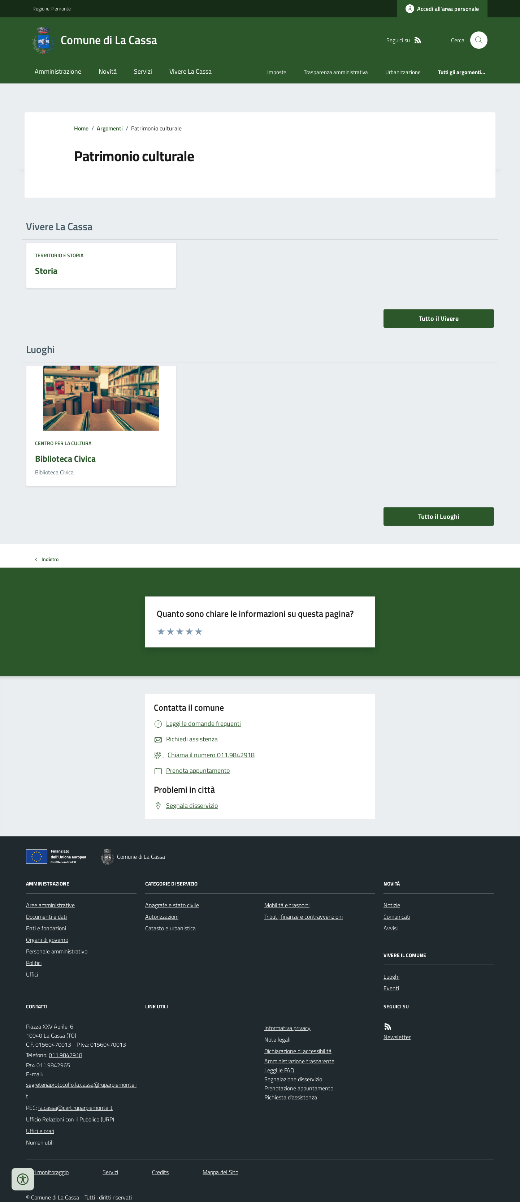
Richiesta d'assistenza (290, 1097)
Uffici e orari (40, 1130)
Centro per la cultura (63, 443)
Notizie (392, 905)
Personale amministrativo (56, 951)
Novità (108, 71)
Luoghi (391, 976)
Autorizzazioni (161, 916)
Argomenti (110, 128)
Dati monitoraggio (47, 1172)
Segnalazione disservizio (293, 1079)
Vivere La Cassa (190, 71)
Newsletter (397, 1037)
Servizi (143, 71)
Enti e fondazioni (46, 928)
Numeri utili (39, 1142)
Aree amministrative (50, 905)
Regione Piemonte (51, 8)
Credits (160, 1172)
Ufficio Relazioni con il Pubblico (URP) (70, 1119)
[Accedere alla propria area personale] (442, 8)
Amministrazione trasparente (299, 1061)
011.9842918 (65, 1055)
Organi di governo (47, 939)
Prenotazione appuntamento (298, 1088)
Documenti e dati (46, 916)
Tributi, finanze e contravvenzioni (303, 916)
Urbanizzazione (403, 72)
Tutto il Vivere (439, 318)
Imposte (276, 72)
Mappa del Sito (220, 1172)
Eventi (391, 988)
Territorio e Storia (59, 255)
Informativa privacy (287, 1028)
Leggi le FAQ (279, 1070)
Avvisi (391, 928)
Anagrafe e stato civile (172, 905)
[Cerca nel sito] (476, 40)
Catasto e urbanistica (170, 928)
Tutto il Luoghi (438, 516)
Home (81, 128)
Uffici (32, 974)
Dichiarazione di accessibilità (298, 1051)
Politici (34, 962)
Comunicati (397, 916)
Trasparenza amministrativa (336, 72)
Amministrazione (58, 71)
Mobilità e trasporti (286, 905)
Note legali (277, 1039)
